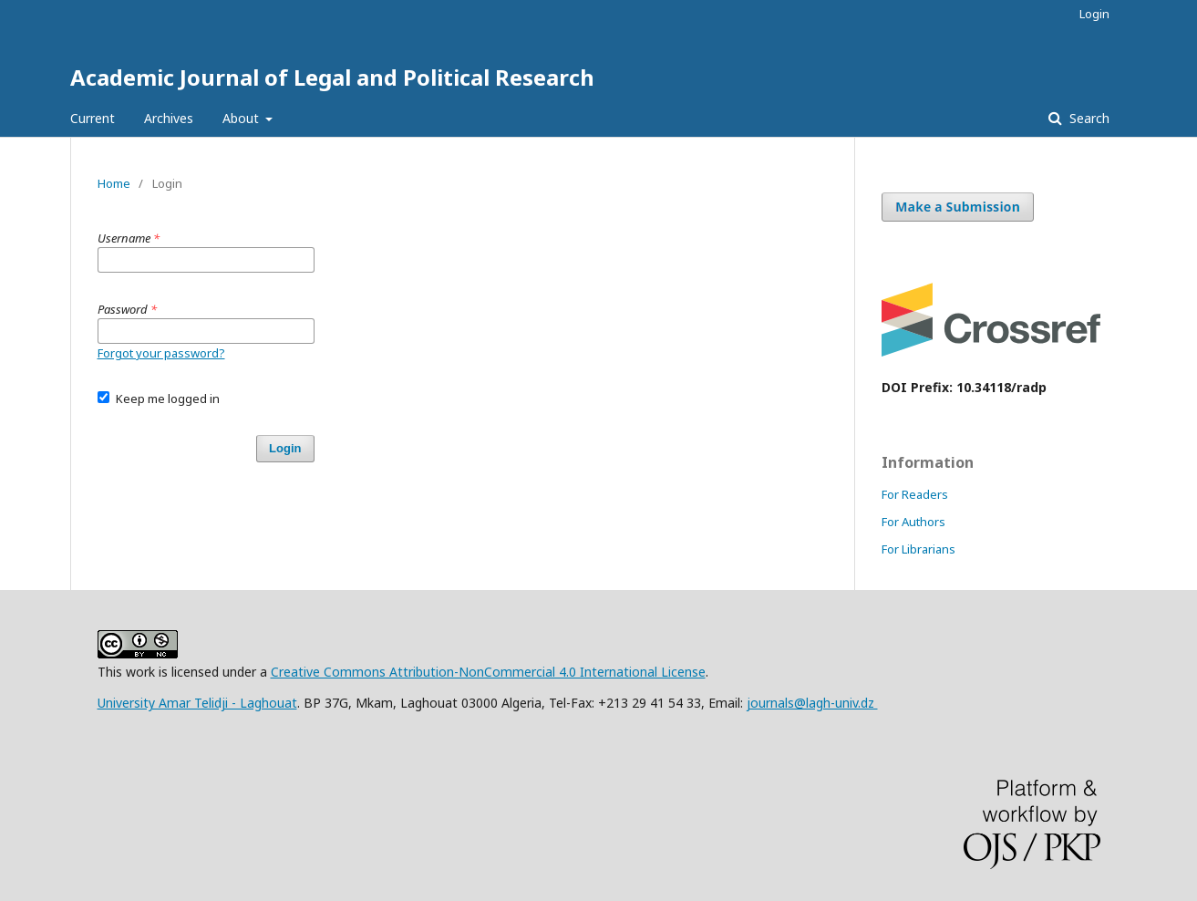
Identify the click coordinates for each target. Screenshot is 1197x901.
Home (114, 183)
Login (1094, 13)
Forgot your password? (161, 353)
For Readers (915, 494)
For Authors (913, 521)
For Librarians (918, 549)
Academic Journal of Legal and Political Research (332, 77)
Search (1087, 118)
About (242, 118)
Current (92, 118)
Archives (168, 118)
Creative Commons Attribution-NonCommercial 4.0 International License (488, 671)
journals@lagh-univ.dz (812, 702)
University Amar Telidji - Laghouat (197, 702)
